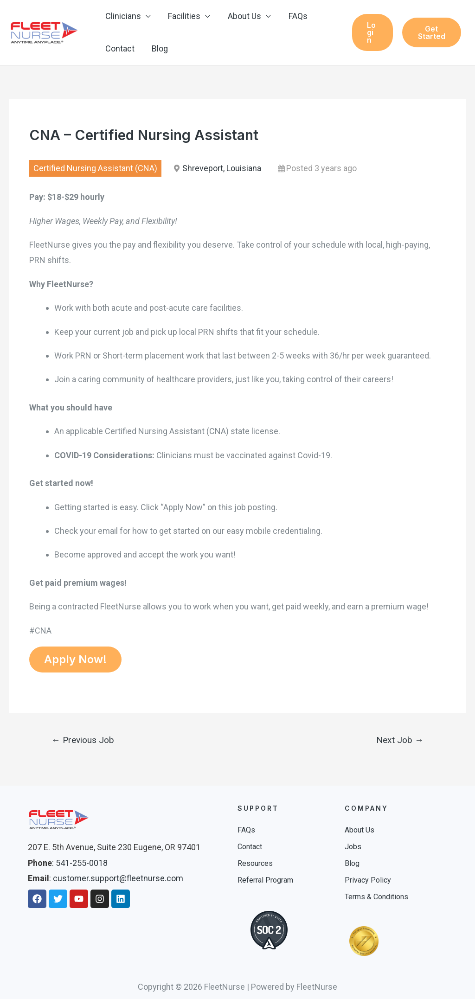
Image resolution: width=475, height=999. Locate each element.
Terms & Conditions (376, 896)
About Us (242, 16)
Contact (119, 48)
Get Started (431, 32)
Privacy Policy (368, 880)
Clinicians (123, 16)
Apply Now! (75, 659)
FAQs (295, 16)
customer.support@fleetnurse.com (118, 878)
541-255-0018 (82, 863)
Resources (255, 863)
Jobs (353, 846)
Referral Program (265, 880)
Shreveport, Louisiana (221, 168)
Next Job (400, 740)
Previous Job (82, 740)
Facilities (183, 16)
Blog (159, 48)
